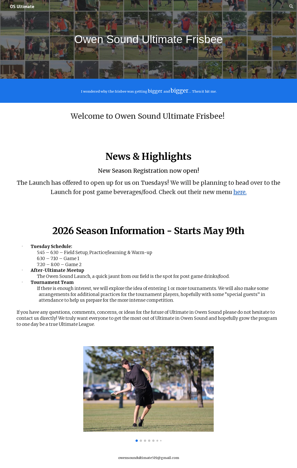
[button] (291, 6)
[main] (148, 39)
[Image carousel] (148, 394)
